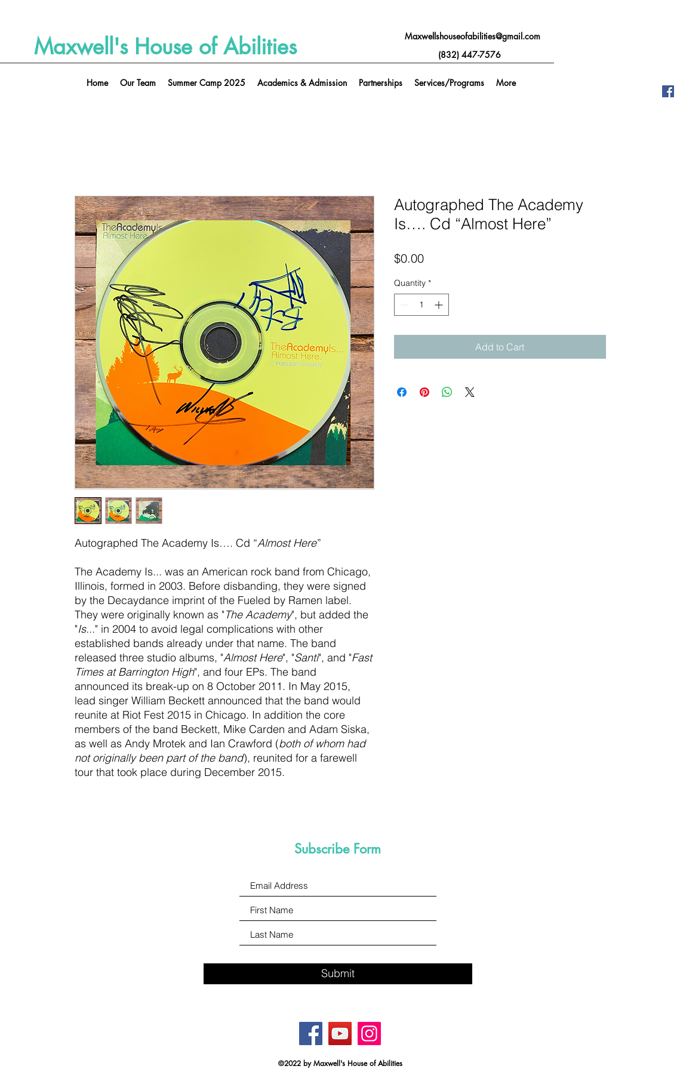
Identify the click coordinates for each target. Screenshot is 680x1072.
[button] (449, 83)
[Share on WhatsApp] (447, 392)
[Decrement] (403, 304)
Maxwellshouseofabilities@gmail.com (472, 36)
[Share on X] (470, 392)
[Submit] (338, 973)
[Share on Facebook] (402, 392)
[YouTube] (340, 1033)
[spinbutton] (421, 304)
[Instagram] (369, 1033)
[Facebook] (668, 91)
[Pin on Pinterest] (424, 392)
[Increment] (439, 304)
